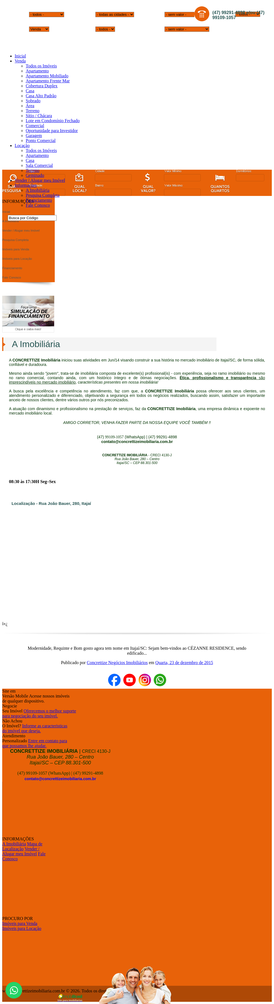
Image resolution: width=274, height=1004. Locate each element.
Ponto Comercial (41, 140)
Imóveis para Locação (21, 928)
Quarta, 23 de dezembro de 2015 (184, 662)
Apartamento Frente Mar (48, 80)
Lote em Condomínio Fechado (53, 120)
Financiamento (39, 200)
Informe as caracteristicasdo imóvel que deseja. (34, 728)
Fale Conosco (38, 205)
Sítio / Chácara (39, 115)
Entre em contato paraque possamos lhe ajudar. (34, 743)
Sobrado (33, 100)
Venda (20, 61)
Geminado (35, 175)
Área (30, 105)
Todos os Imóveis (41, 66)
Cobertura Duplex (42, 85)
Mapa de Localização (22, 846)
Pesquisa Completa (42, 195)
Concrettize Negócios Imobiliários (117, 662)
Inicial (20, 56)
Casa (30, 90)
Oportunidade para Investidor (52, 130)
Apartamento (37, 71)
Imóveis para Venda (19, 923)
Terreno (33, 110)
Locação (22, 145)
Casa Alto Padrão (41, 95)
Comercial (35, 125)
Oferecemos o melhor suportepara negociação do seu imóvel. (39, 713)
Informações (26, 185)
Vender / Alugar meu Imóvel (40, 180)
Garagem (34, 135)
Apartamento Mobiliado (47, 76)
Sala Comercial (39, 165)
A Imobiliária (37, 190)
